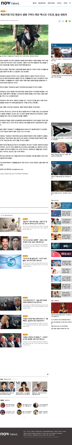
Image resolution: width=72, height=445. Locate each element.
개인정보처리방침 (38, 431)
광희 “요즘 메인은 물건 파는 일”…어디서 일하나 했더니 (10, 406)
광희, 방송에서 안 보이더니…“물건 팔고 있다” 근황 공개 (27, 406)
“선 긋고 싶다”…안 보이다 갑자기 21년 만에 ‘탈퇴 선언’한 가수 (10, 413)
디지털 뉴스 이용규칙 (57, 431)
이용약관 (32, 431)
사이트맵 (64, 431)
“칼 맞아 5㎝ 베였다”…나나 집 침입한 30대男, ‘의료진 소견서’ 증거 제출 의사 (39, 393)
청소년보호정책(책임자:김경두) (47, 431)
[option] (23, 388)
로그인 (25, 431)
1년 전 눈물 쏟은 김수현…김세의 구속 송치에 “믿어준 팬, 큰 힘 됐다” (23, 393)
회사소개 (28, 431)
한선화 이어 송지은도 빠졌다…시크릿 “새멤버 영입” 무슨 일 (43, 413)
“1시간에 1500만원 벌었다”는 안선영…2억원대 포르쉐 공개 (43, 406)
